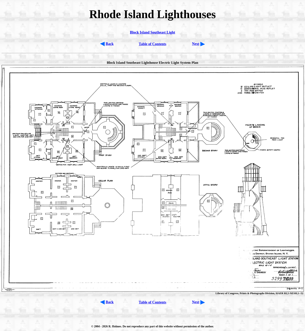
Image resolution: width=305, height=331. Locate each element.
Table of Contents (152, 44)
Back (110, 44)
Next (195, 44)
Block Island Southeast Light (152, 32)
